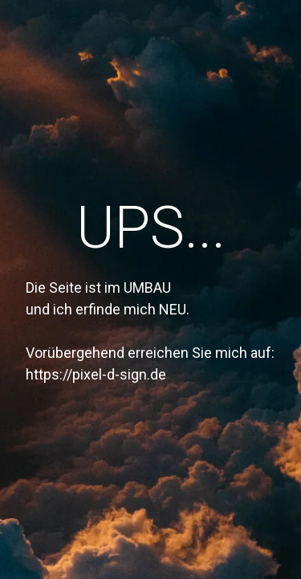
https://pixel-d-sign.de (96, 374)
